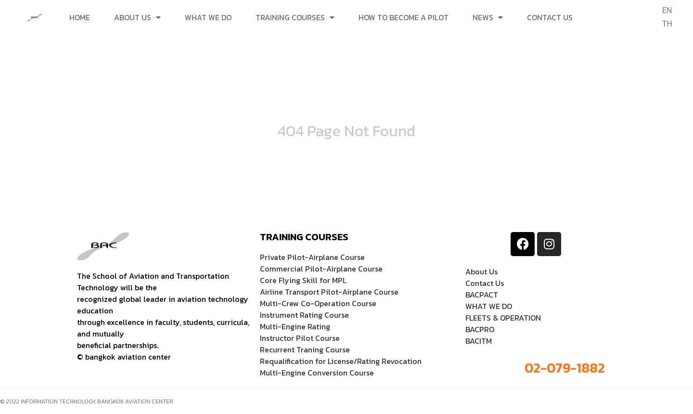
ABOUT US (137, 17)
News (488, 17)
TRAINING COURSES (295, 17)
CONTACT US (550, 17)
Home (79, 17)
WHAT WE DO (208, 17)
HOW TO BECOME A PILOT (404, 17)
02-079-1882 (565, 368)
